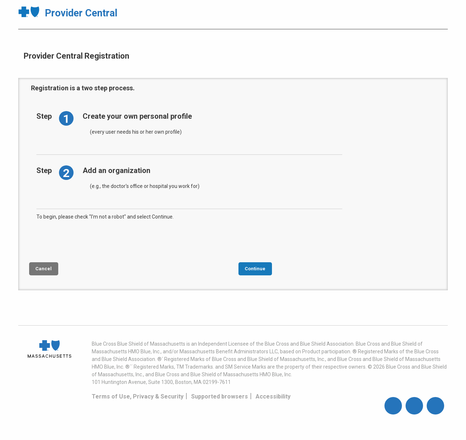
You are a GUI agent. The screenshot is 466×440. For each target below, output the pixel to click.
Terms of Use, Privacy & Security (137, 396)
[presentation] (91, 240)
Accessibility (273, 396)
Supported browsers (219, 396)
